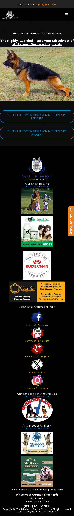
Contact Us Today (71, 221)
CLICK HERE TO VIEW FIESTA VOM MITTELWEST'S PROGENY (37, 132)
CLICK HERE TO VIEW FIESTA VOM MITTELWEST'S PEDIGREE (37, 116)
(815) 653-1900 (47, 4)
